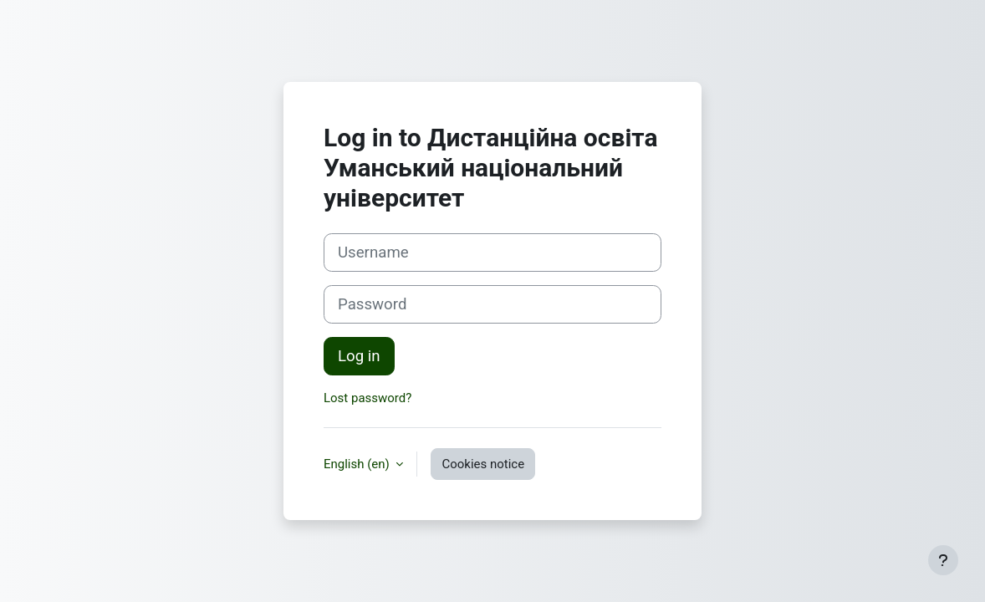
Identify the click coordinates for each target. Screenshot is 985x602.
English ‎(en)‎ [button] (358, 464)
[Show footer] (943, 560)
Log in (359, 356)
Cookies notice (482, 464)
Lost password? (367, 398)
